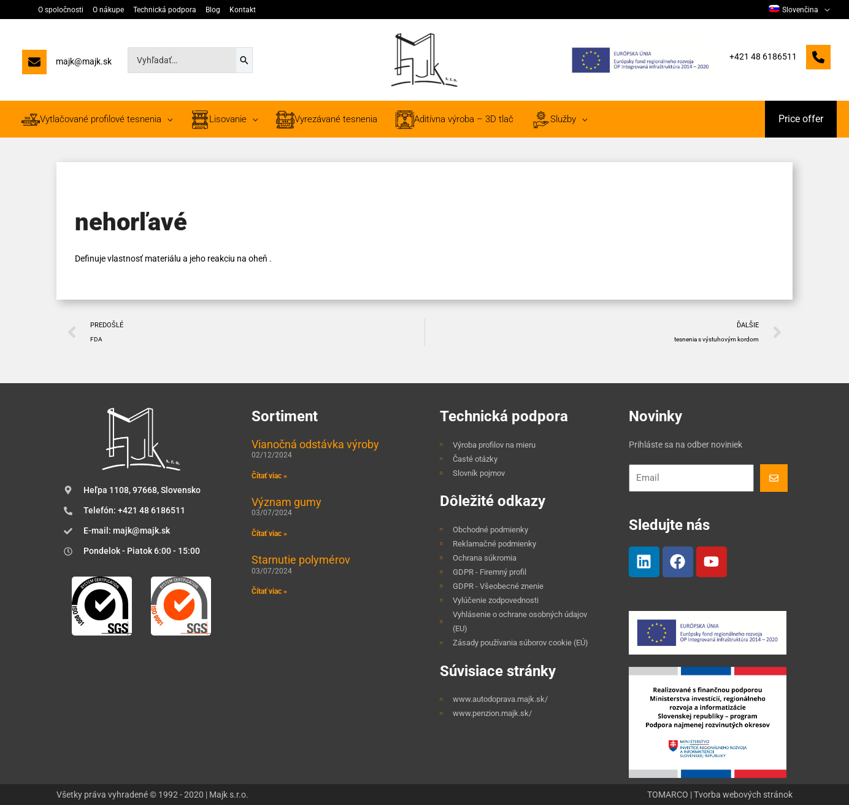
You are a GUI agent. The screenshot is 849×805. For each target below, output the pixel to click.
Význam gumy (286, 502)
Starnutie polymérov (301, 559)
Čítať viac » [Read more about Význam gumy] (269, 533)
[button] (801, 119)
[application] (823, 10)
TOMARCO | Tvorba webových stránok (720, 794)
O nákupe (108, 10)
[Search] (244, 60)
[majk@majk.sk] (66, 65)
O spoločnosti (60, 10)
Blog (213, 10)
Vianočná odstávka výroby (315, 444)
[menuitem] (799, 10)
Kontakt (242, 10)
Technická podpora (164, 10)
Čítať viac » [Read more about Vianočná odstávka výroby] (269, 476)
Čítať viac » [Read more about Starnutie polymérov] (269, 591)
